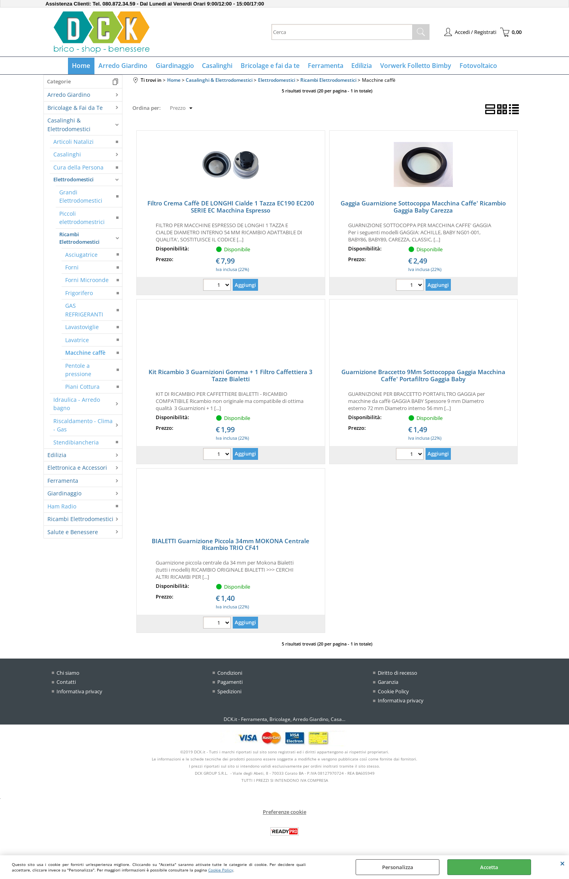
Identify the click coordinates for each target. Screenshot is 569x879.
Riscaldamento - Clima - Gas (83, 425)
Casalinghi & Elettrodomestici (68, 125)
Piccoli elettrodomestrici (82, 218)
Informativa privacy (79, 691)
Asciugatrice (81, 255)
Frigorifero (79, 293)
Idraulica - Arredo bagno (76, 404)
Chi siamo (68, 673)
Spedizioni (229, 691)
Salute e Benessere (72, 532)
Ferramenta (325, 66)
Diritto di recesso (397, 673)
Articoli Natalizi (73, 142)
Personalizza (397, 867)
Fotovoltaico (477, 66)
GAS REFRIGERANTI (84, 310)
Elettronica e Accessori (77, 468)
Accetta (489, 867)
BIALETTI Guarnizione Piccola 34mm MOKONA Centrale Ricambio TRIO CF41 (230, 544)
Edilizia (361, 66)
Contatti (66, 682)
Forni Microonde (87, 280)
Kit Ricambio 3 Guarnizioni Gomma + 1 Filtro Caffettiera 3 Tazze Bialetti (231, 376)
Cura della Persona (78, 167)
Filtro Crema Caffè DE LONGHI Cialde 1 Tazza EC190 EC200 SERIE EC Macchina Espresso (230, 207)
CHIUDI (562, 863)
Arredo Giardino (123, 66)
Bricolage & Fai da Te (75, 108)
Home (82, 66)
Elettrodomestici (73, 180)
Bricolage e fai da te (270, 66)
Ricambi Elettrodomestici (79, 238)
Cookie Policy (220, 870)
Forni (72, 267)
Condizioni (229, 673)
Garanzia (388, 682)
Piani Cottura (82, 387)
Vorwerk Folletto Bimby (414, 66)
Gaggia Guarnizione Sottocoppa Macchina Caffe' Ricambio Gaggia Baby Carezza (423, 207)
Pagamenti (230, 682)
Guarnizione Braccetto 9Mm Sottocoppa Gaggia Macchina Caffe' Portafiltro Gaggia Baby (423, 376)
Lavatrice (77, 340)
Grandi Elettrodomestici (80, 197)
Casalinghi (217, 66)
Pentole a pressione (78, 370)
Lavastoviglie (82, 327)
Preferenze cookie (284, 812)
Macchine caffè (85, 353)
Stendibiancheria (76, 442)
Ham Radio (61, 506)
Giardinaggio (175, 66)
